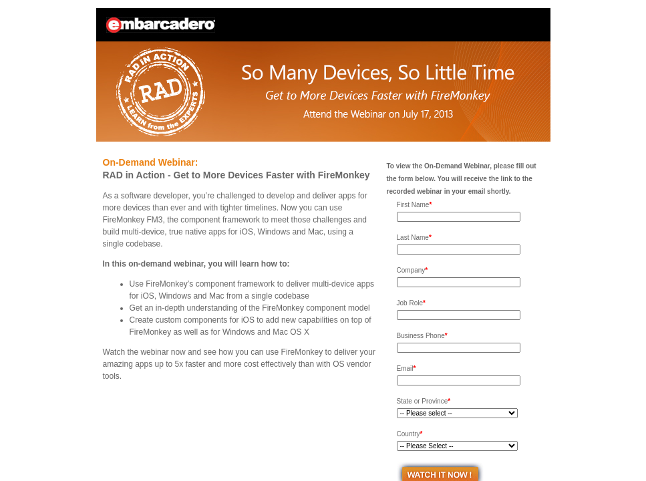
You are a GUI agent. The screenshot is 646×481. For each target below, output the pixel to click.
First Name (414, 204)
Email (406, 368)
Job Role (411, 303)
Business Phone (422, 335)
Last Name (414, 237)
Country (410, 434)
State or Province (424, 401)
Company (412, 270)
